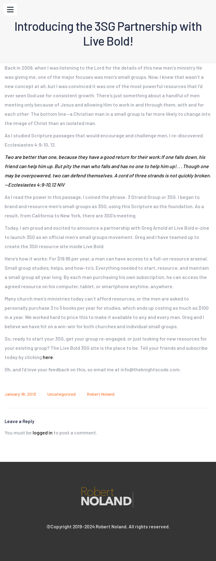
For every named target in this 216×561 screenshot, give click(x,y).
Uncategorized (61, 394)
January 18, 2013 (20, 394)
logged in (43, 432)
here (48, 357)
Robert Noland (100, 394)
